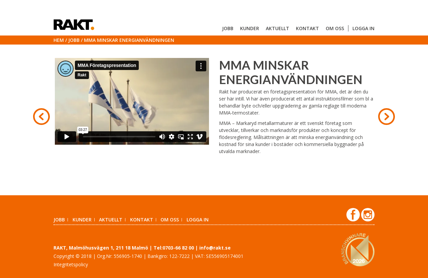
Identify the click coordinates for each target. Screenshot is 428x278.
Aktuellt (277, 28)
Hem (59, 40)
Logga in (363, 28)
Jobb (227, 28)
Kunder (249, 28)
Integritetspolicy (71, 264)
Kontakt (307, 28)
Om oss (335, 28)
